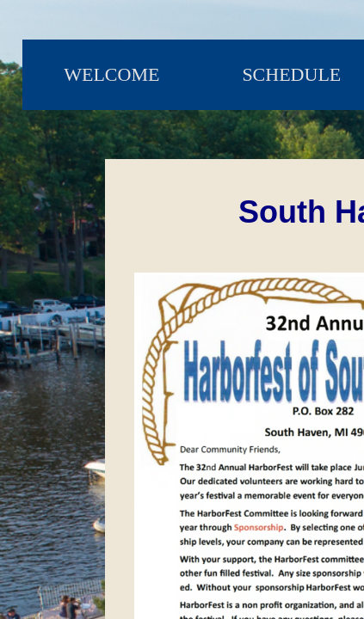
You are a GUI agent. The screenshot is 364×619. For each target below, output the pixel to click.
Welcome (111, 74)
